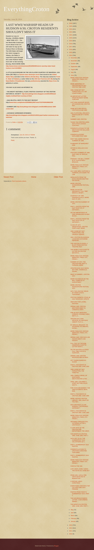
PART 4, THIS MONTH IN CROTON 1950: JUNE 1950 (79, 394)
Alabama (17, 79)
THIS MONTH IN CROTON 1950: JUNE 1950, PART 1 (79, 505)
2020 (71, 38)
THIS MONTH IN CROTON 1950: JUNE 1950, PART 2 (79, 434)
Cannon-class (23, 74)
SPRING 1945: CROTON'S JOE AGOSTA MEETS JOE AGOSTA (80, 338)
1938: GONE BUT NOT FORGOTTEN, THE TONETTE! (77, 371)
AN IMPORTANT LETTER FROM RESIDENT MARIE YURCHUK (79, 97)
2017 (71, 46)
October (73, 63)
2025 (71, 26)
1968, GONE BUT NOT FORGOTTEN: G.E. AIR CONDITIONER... (78, 91)
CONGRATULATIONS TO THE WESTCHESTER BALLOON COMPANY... (79, 129)
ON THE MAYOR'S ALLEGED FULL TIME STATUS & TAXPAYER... (79, 351)
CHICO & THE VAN (76, 466)
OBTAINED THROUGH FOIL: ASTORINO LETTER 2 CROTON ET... (79, 423)
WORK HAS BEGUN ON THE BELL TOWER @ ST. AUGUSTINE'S (79, 280)
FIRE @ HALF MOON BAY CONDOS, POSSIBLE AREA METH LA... (79, 314)
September (74, 66)
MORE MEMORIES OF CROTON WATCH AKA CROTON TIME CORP (78, 85)
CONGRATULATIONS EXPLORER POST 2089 (78, 135)
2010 (71, 534)
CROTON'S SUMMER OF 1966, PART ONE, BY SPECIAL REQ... (80, 154)
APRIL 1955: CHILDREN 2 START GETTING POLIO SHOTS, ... (78, 383)
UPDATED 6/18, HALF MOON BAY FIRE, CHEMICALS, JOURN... (79, 269)
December (74, 58)
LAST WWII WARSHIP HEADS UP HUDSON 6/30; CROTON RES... (80, 104)
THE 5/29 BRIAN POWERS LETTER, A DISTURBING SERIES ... (79, 499)
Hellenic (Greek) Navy (32, 77)
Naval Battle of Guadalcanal (15, 81)
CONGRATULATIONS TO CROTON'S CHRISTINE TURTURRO (78, 450)
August (73, 69)
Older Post (58, 177)
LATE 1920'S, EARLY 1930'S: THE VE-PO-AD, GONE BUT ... (80, 470)
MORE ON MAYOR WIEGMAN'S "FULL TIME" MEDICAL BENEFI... (79, 191)
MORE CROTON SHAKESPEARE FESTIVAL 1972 (79, 286)
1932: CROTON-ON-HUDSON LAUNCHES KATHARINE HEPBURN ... (79, 238)
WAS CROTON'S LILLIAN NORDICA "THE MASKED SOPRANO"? (79, 406)
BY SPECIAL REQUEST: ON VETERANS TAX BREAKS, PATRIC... (79, 326)
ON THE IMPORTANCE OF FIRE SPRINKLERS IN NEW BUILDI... (79, 214)
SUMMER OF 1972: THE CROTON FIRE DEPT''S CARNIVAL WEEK (78, 263)
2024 (71, 29)
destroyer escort (34, 74)
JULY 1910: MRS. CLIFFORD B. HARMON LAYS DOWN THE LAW (80, 172)
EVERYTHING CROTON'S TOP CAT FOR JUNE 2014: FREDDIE (80, 487)
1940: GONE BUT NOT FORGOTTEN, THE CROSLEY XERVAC (77, 232)
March (73, 515)
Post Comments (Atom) (19, 181)
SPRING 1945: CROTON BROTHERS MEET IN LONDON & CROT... (78, 308)
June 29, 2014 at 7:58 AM (27, 135)
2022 (71, 32)
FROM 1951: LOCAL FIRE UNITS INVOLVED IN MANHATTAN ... (78, 476)
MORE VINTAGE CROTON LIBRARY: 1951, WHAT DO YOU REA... (79, 400)
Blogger (56, 546)
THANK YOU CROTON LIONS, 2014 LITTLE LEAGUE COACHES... (79, 123)
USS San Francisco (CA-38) (43, 79)
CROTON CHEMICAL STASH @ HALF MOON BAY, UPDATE (80, 298)
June (72, 75)
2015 (71, 52)
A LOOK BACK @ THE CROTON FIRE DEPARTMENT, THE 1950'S (79, 429)
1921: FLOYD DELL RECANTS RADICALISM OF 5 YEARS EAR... (79, 114)
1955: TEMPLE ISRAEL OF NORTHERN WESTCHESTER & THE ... (79, 377)
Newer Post (9, 177)
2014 (71, 55)
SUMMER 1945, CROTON (78, 119)
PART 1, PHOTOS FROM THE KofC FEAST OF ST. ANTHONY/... (79, 220)
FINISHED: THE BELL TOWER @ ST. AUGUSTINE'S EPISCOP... (79, 160)
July (72, 72)
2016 (71, 49)
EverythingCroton (26, 9)
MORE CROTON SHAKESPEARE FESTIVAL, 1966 (79, 185)
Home (33, 177)
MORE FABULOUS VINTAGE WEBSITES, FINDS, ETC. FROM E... (79, 79)
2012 (71, 528)
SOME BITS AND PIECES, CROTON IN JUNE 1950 (78, 109)
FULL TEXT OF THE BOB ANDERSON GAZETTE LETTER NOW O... (78, 345)
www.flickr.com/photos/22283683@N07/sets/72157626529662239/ (31, 102)
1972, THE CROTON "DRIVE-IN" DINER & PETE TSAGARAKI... (79, 292)
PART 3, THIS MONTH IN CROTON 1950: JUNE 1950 (79, 411)
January (73, 521)
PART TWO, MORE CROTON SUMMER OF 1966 (79, 139)
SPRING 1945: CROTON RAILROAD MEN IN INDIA (79, 356)
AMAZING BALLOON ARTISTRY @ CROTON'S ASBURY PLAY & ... (79, 320)
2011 (71, 531)
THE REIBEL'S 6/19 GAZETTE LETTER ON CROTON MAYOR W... (79, 251)
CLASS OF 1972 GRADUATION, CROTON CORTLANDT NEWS (79, 226)
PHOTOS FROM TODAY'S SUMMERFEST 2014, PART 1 (79, 493)
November (74, 61)
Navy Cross (53, 81)
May (72, 509)
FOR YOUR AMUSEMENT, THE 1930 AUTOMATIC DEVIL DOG (80, 389)
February (74, 518)
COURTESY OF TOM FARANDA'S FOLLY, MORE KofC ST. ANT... (79, 197)
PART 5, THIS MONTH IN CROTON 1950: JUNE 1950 (79, 365)
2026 (71, 23)
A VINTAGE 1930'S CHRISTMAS (76, 482)
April (72, 512)
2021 (71, 35)
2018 (71, 43)
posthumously (35, 81)
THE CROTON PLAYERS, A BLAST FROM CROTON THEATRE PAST (78, 245)
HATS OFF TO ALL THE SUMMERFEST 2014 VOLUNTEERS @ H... (78, 440)
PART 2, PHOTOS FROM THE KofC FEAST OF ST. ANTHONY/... (79, 208)
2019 (71, 41)
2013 (71, 525)
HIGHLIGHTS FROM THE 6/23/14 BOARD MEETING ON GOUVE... (79, 178)
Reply (12, 140)
